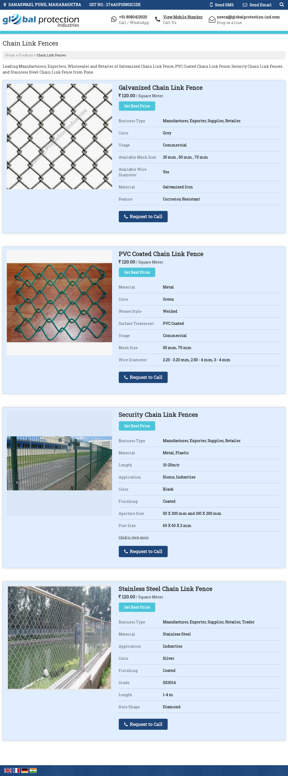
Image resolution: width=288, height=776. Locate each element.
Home (10, 55)
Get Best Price (137, 106)
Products (26, 55)
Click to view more (134, 537)
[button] (183, 16)
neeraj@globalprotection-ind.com (248, 16)
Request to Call (143, 216)
